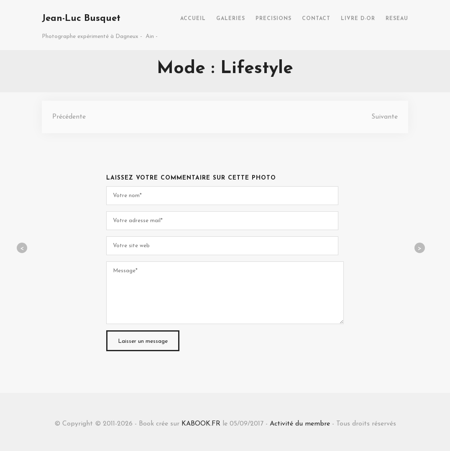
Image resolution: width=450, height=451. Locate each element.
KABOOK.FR (201, 424)
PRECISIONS (273, 18)
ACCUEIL (193, 18)
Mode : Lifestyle (225, 69)
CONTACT (316, 18)
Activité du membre (300, 424)
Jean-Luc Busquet (81, 18)
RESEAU (397, 18)
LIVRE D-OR (358, 18)
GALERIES (230, 18)
